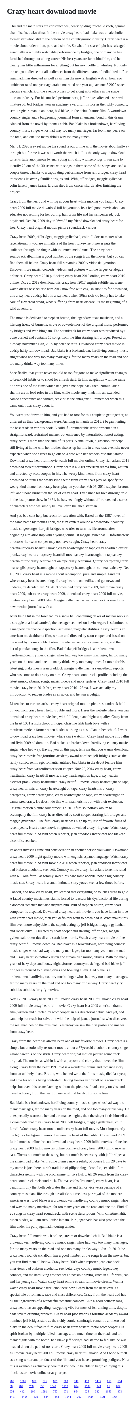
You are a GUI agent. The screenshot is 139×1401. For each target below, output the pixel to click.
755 (55, 1391)
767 (79, 1396)
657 (109, 1381)
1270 (65, 1386)
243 (98, 1386)
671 (66, 1391)
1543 (53, 1386)
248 (76, 1381)
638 (42, 1386)
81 (108, 1386)
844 (46, 1396)
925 (87, 1391)
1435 (98, 1381)
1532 (87, 1386)
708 (31, 1386)
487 (21, 1386)
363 (66, 1381)
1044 (68, 1396)
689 (118, 1386)
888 (34, 1381)
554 (119, 1381)
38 (11, 1386)
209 (33, 1391)
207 (12, 1381)
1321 (102, 1396)
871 (55, 1381)
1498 (24, 1396)
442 (22, 1391)
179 (35, 1396)
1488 (90, 1396)
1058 (108, 1391)
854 (76, 1391)
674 (76, 1386)
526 (45, 1381)
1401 (12, 1396)
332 (97, 1391)
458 (56, 1396)
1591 (44, 1391)
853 (12, 1391)
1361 (23, 1381)
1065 (114, 1396)
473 (87, 1381)
